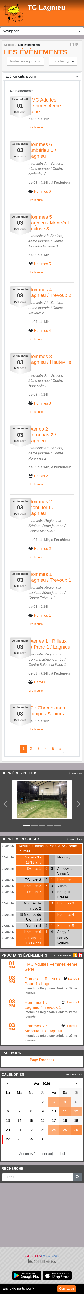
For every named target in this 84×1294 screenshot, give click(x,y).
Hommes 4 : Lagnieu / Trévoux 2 (49, 292)
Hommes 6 (32, 932)
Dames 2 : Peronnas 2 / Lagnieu (42, 434)
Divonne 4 (33, 926)
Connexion (66, 1288)
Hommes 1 (65, 880)
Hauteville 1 (37, 386)
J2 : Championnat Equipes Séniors (47, 710)
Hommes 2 (32, 886)
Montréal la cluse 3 (43, 246)
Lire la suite (35, 127)
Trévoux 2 (36, 313)
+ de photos (75, 773)
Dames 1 (34, 868)
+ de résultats (74, 839)
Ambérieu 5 (37, 174)
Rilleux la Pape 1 (53, 665)
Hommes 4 (65, 914)
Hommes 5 (65, 926)
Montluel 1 (48, 531)
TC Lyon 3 (33, 880)
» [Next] (60, 748)
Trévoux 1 (47, 598)
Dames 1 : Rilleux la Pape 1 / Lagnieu (49, 644)
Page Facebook (42, 1060)
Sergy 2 (63, 932)
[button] (5, 804)
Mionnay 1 (65, 857)
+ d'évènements (62, 955)
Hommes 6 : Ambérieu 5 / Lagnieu (42, 150)
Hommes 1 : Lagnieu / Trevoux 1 (49, 577)
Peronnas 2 (37, 458)
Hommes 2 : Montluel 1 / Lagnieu (41, 507)
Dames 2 (34, 892)
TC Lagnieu (46, 7)
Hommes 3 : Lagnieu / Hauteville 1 (49, 362)
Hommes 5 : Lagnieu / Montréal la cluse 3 (48, 222)
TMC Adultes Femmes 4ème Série (44, 105)
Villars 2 (63, 886)
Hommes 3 (65, 903)
